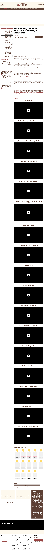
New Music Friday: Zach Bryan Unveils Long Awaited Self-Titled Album (6, 86)
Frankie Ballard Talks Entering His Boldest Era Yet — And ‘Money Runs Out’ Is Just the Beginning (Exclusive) (9, 48)
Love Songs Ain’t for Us (39, 86)
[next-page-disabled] (42, 527)
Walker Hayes (20, 487)
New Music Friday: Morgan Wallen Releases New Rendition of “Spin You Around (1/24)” (6, 72)
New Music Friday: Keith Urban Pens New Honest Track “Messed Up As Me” (6, 68)
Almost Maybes (18, 90)
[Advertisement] (22, 16)
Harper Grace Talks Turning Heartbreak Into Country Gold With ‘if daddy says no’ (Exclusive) (8, 43)
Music (2, 74)
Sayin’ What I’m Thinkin (27, 89)
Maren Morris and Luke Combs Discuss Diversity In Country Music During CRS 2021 (7, 496)
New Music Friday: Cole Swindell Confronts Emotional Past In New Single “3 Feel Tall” (6, 76)
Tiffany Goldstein (20, 37)
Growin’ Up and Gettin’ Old (18, 77)
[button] (39, 9)
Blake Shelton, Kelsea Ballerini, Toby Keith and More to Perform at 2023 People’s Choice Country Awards (6, 82)
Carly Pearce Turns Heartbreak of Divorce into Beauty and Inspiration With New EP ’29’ (23, 496)
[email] (38, 537)
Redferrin (15, 487)
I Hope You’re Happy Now (38, 68)
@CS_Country (16, 98)
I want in (38, 539)
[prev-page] (1, 527)
